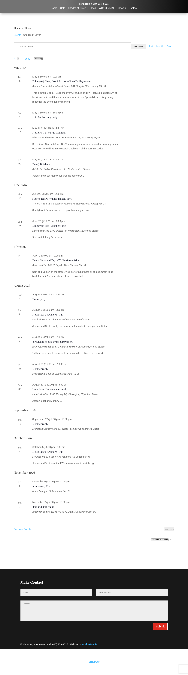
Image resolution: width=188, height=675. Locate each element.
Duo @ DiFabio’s (41, 164)
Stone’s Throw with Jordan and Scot (51, 198)
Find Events (138, 46)
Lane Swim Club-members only (49, 389)
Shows (122, 8)
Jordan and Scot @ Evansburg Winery (52, 341)
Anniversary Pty (41, 486)
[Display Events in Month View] (159, 46)
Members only (40, 368)
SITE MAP (94, 661)
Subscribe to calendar (159, 540)
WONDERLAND (107, 8)
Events (17, 35)
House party (39, 299)
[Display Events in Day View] (169, 46)
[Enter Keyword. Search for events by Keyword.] (72, 46)
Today (26, 58)
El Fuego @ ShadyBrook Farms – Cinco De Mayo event (61, 81)
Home (54, 8)
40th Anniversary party (44, 117)
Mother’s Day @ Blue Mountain (49, 132)
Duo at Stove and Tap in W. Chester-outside (55, 260)
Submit (160, 626)
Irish (93, 8)
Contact (133, 8)
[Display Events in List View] (151, 46)
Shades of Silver (77, 8)
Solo (62, 8)
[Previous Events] (14, 58)
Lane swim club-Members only (49, 225)
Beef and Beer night (43, 506)
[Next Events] (18, 58)
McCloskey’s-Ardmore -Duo (47, 314)
